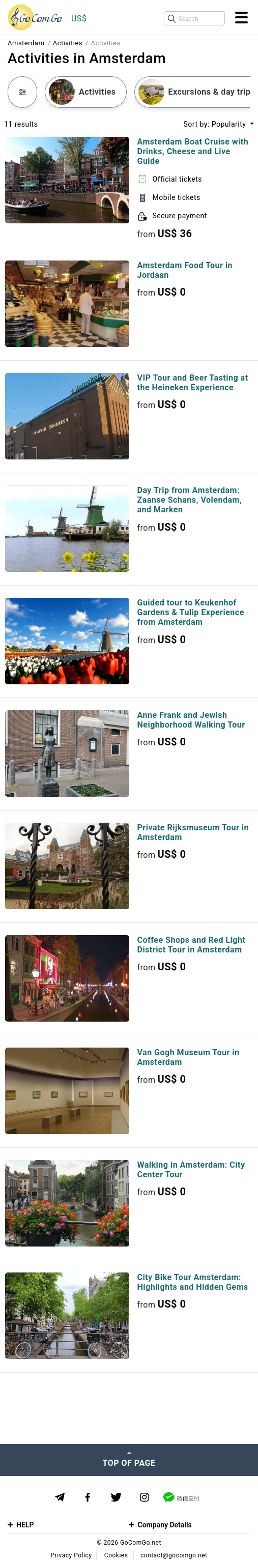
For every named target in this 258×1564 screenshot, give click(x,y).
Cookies (116, 1555)
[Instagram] (144, 1498)
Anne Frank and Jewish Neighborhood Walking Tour (191, 720)
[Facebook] (88, 1498)
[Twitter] (116, 1498)
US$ (79, 18)
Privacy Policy (71, 1555)
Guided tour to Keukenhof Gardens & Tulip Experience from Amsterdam (190, 612)
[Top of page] (129, 1459)
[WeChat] (181, 1497)
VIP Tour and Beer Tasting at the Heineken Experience (192, 382)
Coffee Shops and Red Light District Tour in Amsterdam (191, 944)
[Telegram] (60, 1497)
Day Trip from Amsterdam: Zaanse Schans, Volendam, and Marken (189, 499)
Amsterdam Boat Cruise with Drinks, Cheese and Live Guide (193, 151)
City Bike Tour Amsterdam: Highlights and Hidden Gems (192, 1282)
